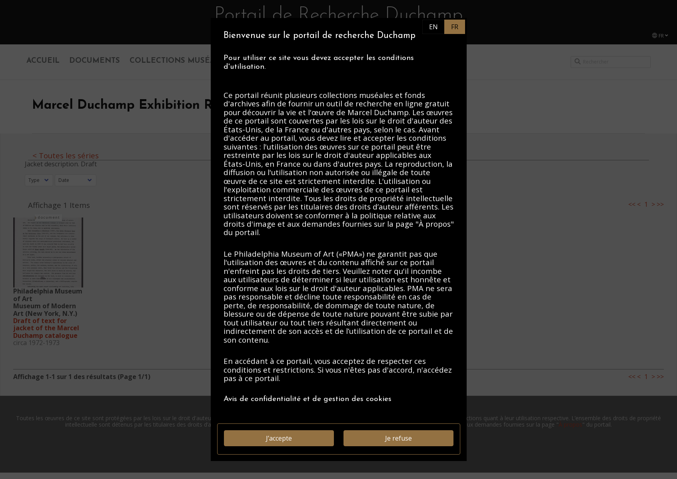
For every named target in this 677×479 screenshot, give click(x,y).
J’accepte (279, 438)
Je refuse (398, 438)
